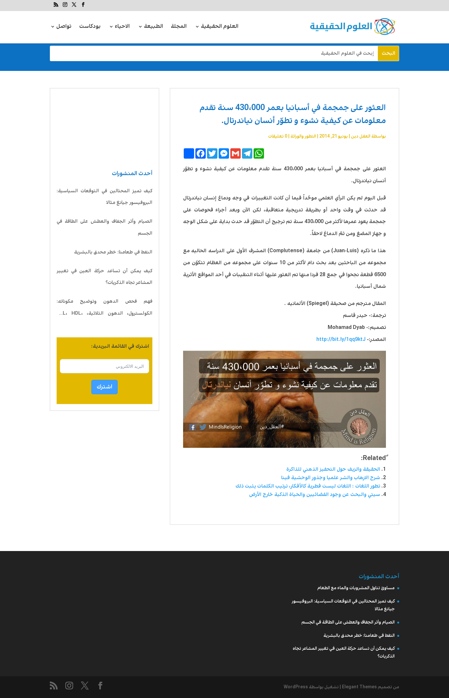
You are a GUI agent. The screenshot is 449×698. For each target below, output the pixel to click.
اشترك (104, 387)
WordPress (296, 687)
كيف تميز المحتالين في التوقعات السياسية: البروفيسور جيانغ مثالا (104, 197)
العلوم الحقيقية (219, 27)
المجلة (179, 27)
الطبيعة (153, 27)
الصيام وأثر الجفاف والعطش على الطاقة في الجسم (104, 227)
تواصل (63, 27)
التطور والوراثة (303, 136)
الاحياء (122, 27)
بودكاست (90, 27)
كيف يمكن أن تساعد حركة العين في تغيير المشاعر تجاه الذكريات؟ (104, 277)
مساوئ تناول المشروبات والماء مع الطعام (356, 588)
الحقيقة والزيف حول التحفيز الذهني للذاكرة (333, 469)
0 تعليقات (277, 136)
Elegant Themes (359, 687)
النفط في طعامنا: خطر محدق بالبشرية (113, 252)
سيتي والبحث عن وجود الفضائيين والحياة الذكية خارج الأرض (314, 494)
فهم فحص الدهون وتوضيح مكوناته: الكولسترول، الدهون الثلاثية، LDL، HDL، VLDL (104, 309)
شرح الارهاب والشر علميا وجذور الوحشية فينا (330, 477)
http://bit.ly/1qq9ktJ (341, 339)
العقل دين (360, 136)
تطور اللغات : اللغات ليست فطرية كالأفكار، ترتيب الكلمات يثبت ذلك (307, 486)
